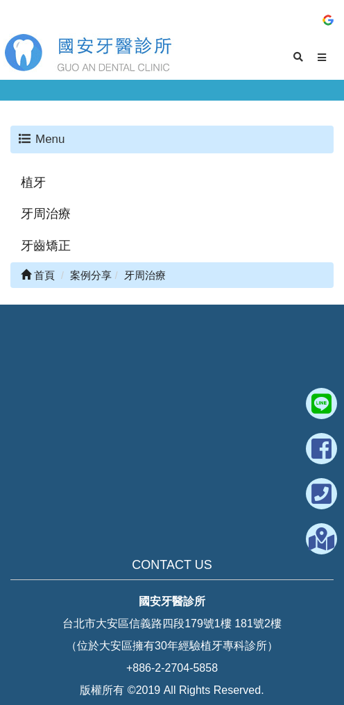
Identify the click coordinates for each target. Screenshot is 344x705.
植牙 (33, 182)
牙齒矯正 (46, 246)
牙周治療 (46, 214)
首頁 (38, 275)
